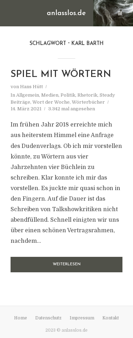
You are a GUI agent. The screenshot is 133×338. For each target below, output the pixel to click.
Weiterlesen (67, 264)
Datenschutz (48, 318)
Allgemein (27, 95)
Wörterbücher (88, 102)
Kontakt (110, 318)
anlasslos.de (66, 13)
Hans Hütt (31, 86)
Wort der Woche (51, 102)
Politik (68, 95)
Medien (49, 95)
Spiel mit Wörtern (61, 74)
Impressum (82, 318)
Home (20, 318)
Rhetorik (87, 95)
